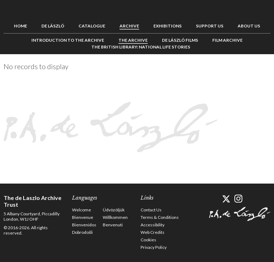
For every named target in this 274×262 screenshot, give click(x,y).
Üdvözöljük (114, 209)
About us (249, 26)
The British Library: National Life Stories (140, 47)
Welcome (81, 209)
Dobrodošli (82, 232)
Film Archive (227, 40)
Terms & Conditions (160, 217)
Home (20, 26)
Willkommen (115, 217)
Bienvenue (82, 217)
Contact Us (151, 209)
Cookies (148, 239)
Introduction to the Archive (67, 40)
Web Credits (152, 232)
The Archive (133, 40)
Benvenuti (113, 224)
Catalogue (91, 26)
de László (52, 26)
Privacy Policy (154, 247)
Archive (129, 26)
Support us (209, 26)
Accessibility (152, 224)
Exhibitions (167, 26)
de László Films (180, 40)
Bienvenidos (84, 224)
